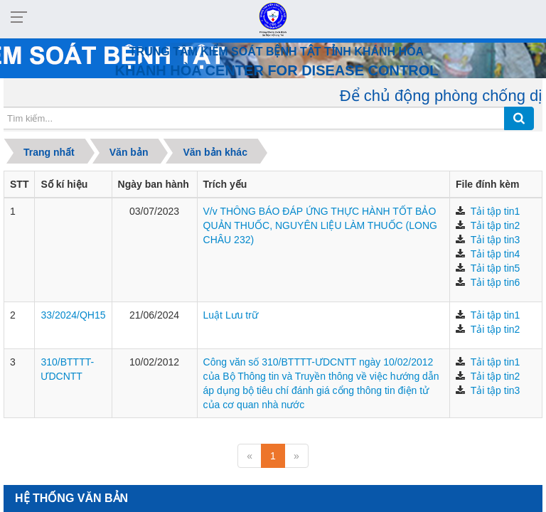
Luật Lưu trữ (230, 315)
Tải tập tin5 (495, 268)
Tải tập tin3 (495, 239)
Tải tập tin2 (495, 225)
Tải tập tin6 (495, 282)
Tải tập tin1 (495, 211)
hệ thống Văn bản (71, 498)
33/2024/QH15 (73, 315)
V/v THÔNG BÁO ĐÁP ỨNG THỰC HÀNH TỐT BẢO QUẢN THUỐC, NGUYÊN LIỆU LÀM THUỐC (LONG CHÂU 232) (320, 225)
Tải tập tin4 (495, 254)
